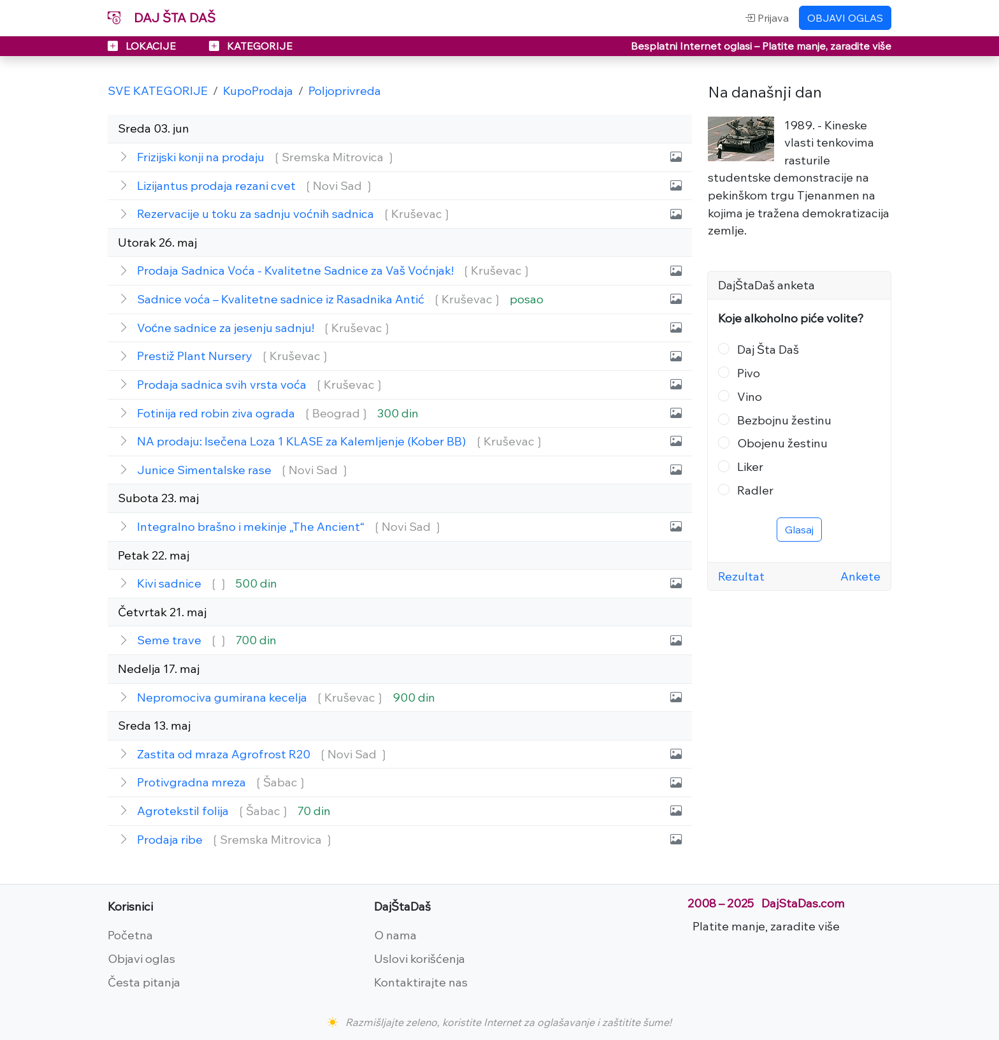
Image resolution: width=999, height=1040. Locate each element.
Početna (130, 934)
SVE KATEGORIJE (158, 90)
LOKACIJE (143, 46)
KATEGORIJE (250, 46)
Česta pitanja (144, 982)
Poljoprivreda (344, 90)
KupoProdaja (258, 90)
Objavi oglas (141, 958)
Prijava (767, 17)
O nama (395, 934)
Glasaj (799, 529)
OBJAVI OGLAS (845, 17)
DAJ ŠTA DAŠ (161, 17)
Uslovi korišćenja (419, 958)
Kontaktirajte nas (421, 982)
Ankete (860, 576)
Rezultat (741, 576)
